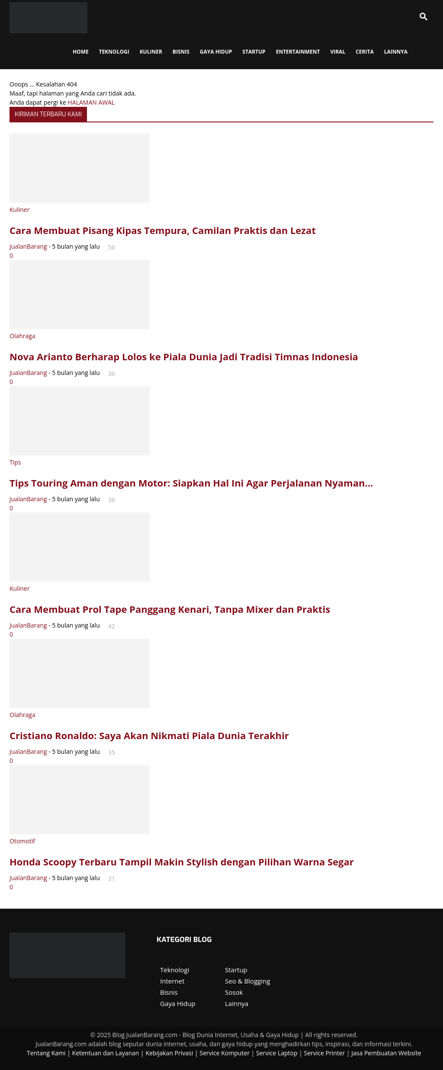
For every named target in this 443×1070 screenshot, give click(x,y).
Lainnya (396, 51)
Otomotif (22, 841)
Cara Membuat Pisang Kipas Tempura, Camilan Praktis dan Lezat (163, 230)
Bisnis (181, 51)
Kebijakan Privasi (169, 1053)
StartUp (253, 51)
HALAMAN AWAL (91, 102)
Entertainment (298, 51)
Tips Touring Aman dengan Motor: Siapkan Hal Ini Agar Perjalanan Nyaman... (191, 482)
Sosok (234, 992)
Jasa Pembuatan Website (386, 1053)
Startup (236, 969)
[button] (423, 18)
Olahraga (22, 336)
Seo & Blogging (247, 981)
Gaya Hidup (216, 51)
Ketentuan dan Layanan (105, 1053)
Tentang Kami (46, 1053)
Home (81, 51)
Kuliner (151, 51)
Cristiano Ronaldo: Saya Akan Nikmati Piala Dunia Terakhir (149, 735)
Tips (15, 462)
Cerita (365, 51)
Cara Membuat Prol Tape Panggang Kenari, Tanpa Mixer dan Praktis (170, 608)
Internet (172, 981)
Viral (337, 51)
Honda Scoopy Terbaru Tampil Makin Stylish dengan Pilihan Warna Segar (182, 861)
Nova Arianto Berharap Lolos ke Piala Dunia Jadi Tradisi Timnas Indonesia (184, 356)
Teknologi (114, 51)
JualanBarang (28, 246)
